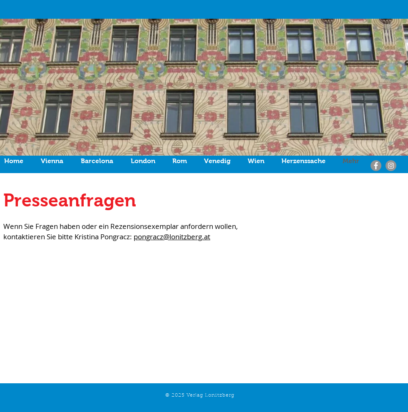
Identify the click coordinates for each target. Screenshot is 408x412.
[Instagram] (391, 165)
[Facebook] (376, 165)
